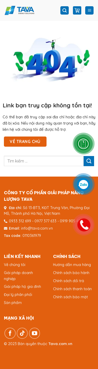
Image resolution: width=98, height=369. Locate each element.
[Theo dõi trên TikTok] (22, 333)
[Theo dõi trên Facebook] (10, 333)
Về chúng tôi (14, 264)
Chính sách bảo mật (70, 297)
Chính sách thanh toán (72, 289)
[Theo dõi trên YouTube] (34, 333)
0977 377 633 (45, 221)
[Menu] (89, 10)
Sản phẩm (13, 302)
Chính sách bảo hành (71, 272)
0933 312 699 (20, 221)
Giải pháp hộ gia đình (22, 286)
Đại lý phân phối (18, 294)
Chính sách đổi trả (68, 281)
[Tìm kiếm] (64, 10)
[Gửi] (89, 161)
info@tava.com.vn (37, 228)
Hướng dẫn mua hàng (72, 264)
